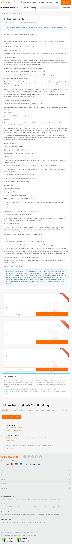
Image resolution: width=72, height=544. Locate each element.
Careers (3, 532)
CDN (17, 499)
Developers (30, 514)
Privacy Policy (18, 532)
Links (36, 532)
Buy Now (51, 314)
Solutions (25, 8)
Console (49, 2)
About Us (9, 532)
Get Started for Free (12, 417)
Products (15, 8)
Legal (24, 532)
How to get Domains (27, 507)
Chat (7, 430)
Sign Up (66, 2)
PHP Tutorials (55, 514)
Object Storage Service (33, 499)
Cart (41, 2)
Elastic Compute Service (8, 499)
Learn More (20, 314)
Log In (56, 2)
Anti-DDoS (23, 499)
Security (59, 499)
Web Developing (39, 514)
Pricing (33, 8)
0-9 (48, 522)
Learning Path (53, 507)
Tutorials (47, 514)
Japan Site (4, 507)
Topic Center (5, 514)
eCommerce (44, 499)
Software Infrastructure (41, 507)
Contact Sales (66, 8)
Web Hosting (52, 499)
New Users (61, 507)
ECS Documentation (14, 507)
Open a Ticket (10, 440)
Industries (23, 514)
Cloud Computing (15, 514)
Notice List (30, 532)
